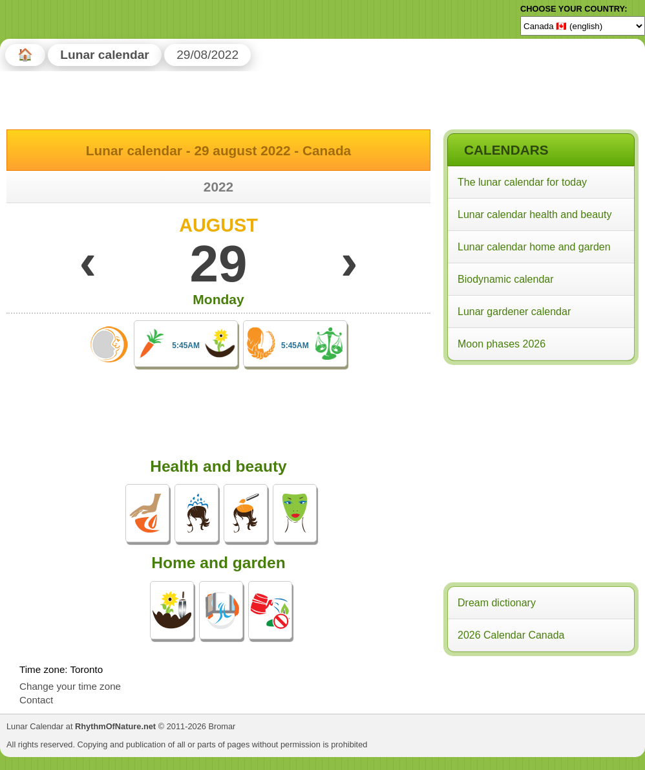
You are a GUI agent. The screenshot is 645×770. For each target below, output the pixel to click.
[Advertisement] (540, 452)
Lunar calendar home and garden (534, 246)
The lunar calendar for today (522, 182)
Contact (36, 699)
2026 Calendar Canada (511, 635)
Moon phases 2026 (501, 343)
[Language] (582, 26)
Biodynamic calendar (506, 279)
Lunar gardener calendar (514, 311)
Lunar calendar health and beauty (534, 214)
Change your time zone (70, 686)
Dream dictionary (497, 602)
